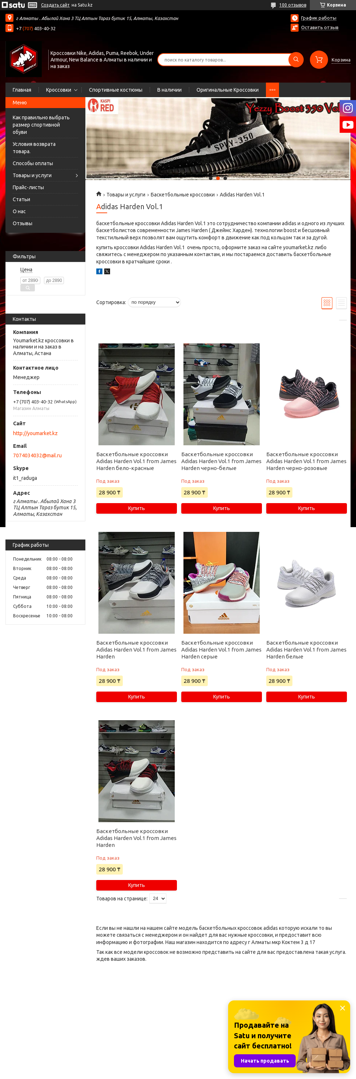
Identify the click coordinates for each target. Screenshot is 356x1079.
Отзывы (22, 223)
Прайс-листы (28, 187)
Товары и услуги (32, 175)
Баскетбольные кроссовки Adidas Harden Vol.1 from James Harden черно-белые (221, 461)
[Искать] (296, 59)
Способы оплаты (33, 163)
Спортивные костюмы (115, 89)
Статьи (21, 199)
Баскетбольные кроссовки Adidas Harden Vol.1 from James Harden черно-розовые (306, 461)
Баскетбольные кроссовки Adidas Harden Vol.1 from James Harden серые (221, 650)
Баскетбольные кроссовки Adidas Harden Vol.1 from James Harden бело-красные (136, 461)
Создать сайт (55, 5)
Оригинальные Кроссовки (228, 89)
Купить (136, 508)
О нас (19, 211)
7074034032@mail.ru (37, 455)
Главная (22, 89)
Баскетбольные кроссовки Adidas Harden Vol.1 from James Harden (136, 650)
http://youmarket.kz (35, 433)
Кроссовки (58, 89)
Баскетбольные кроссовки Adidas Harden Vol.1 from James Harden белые (306, 650)
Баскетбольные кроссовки (183, 195)
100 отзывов (292, 5)
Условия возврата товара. (34, 147)
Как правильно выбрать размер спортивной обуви (41, 125)
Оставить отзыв (320, 27)
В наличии (169, 89)
